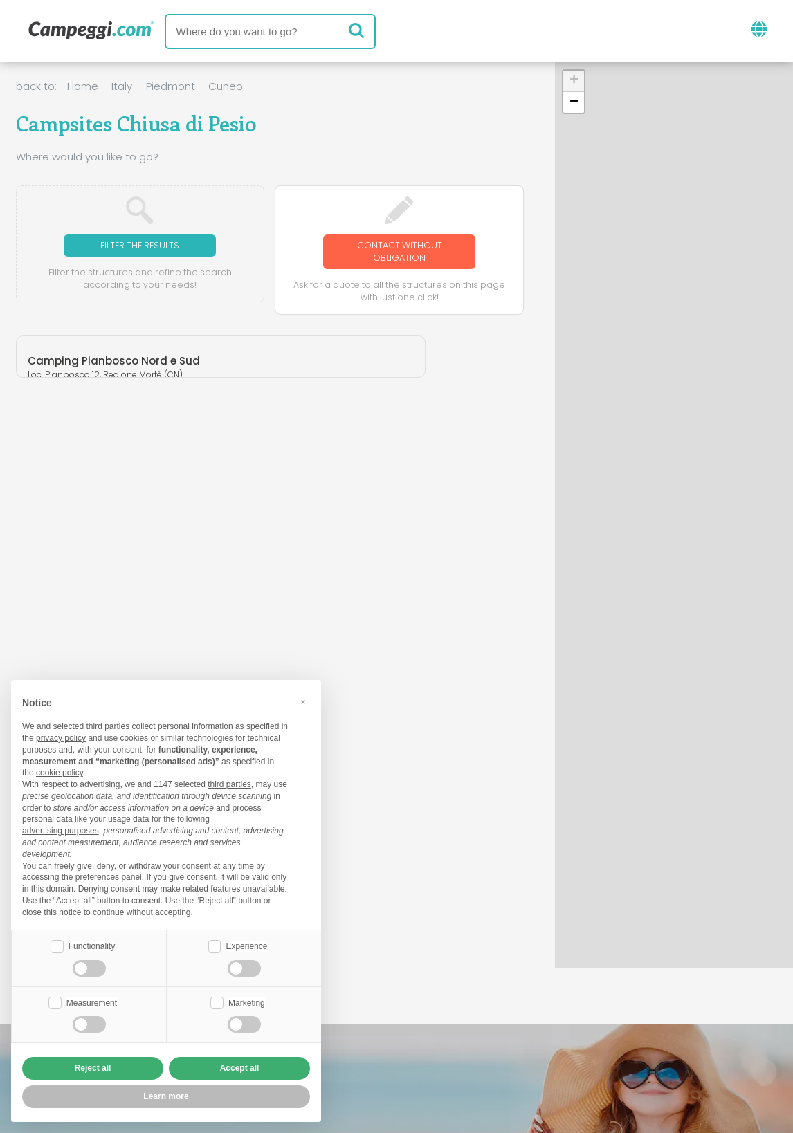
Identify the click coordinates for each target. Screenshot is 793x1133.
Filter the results (140, 245)
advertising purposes (60, 829)
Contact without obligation (399, 252)
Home (82, 86)
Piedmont (170, 86)
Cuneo (225, 86)
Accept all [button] (239, 1068)
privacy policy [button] (61, 736)
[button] (573, 81)
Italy (121, 86)
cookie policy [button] (59, 771)
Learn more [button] (165, 1096)
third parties (229, 783)
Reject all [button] (93, 1068)
